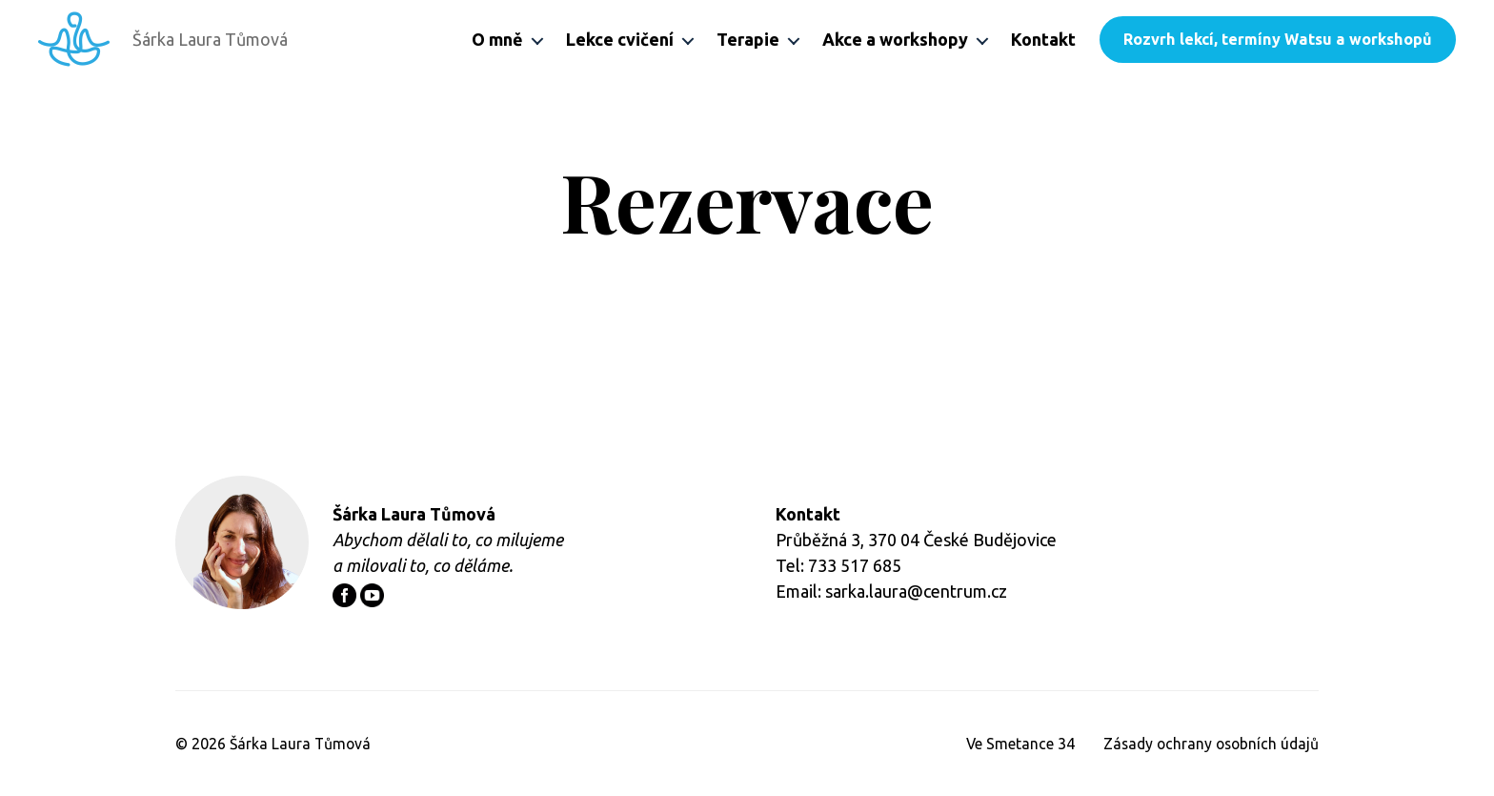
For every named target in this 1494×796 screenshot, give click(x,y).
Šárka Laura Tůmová (302, 743)
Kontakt (1043, 39)
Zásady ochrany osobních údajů (1208, 743)
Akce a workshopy (895, 39)
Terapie (748, 39)
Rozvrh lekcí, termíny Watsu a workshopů (1277, 39)
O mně (497, 39)
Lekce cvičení (620, 39)
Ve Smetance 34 (1013, 743)
